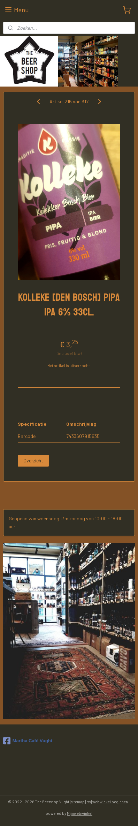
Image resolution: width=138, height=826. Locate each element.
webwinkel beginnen (110, 801)
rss (88, 801)
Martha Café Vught (27, 741)
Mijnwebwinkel (79, 813)
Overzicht (33, 460)
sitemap (78, 801)
